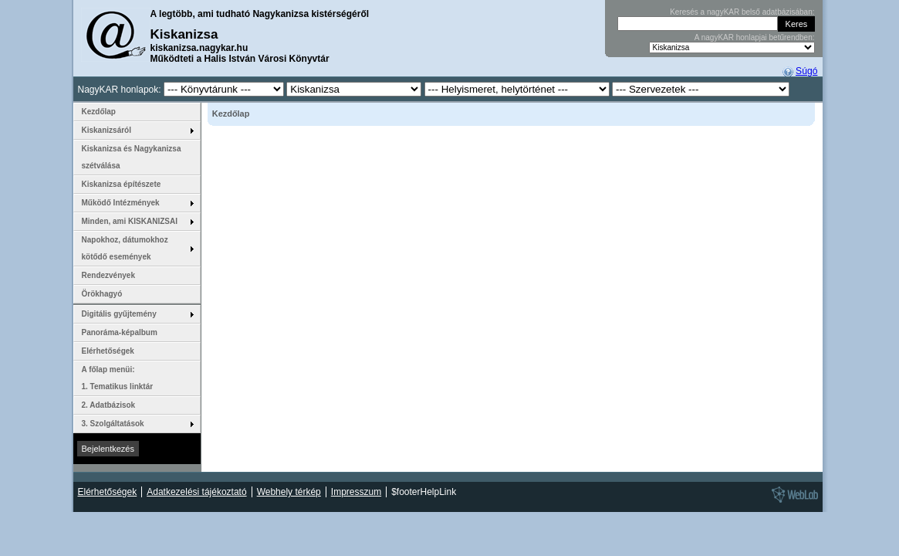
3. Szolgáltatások (113, 423)
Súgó (806, 71)
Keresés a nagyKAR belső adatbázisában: (742, 12)
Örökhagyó (102, 294)
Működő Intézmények (121, 202)
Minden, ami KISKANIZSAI (129, 221)
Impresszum (356, 491)
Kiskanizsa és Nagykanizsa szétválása (131, 157)
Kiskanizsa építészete (121, 184)
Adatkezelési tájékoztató (196, 491)
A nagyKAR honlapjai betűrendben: (755, 37)
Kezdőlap (99, 111)
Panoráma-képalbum (119, 332)
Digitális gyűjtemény (119, 314)
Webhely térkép (289, 491)
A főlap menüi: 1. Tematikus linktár (118, 378)
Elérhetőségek (108, 351)
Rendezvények (108, 275)
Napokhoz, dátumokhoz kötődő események (125, 248)
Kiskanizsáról (106, 130)
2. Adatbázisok (109, 405)
